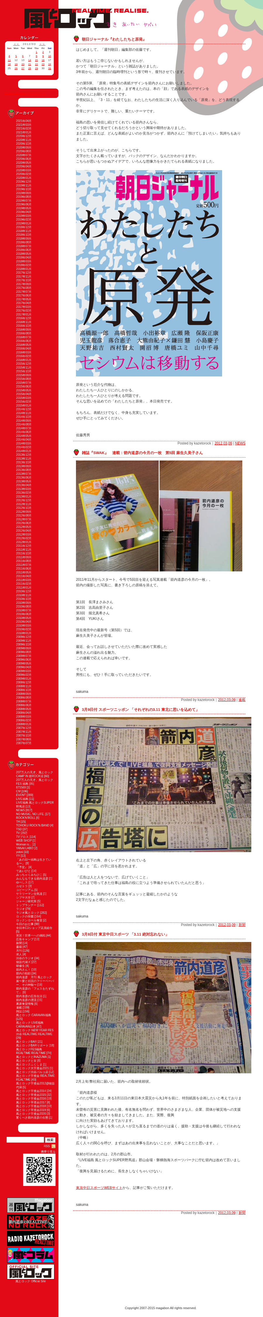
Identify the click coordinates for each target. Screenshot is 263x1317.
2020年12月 (24, 136)
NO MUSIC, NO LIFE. (30, 814)
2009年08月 (24, 652)
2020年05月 (24, 162)
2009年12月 (24, 637)
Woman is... (24, 844)
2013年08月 (24, 470)
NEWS (20, 810)
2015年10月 (24, 371)
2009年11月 (24, 640)
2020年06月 (24, 159)
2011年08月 (24, 561)
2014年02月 (24, 447)
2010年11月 (24, 595)
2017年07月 (24, 291)
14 (29, 60)
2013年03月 (24, 489)
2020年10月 (24, 143)
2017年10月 (24, 280)
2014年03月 (24, 443)
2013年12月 (24, 454)
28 (29, 68)
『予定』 (22, 867)
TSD (19, 829)
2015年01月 (24, 405)
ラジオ (20, 908)
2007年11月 (24, 731)
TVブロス (22, 836)
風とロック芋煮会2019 (31, 1110)
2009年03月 (24, 671)
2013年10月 (24, 462)
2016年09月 (24, 329)
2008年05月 (24, 709)
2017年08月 (24, 287)
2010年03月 (24, 625)
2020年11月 (24, 140)
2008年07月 (24, 701)
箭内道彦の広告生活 (29, 996)
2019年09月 (24, 193)
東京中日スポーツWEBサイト (99, 1188)
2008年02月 (24, 720)
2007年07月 (24, 743)
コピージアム (25, 890)
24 (49, 64)
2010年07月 (24, 610)
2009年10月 (24, 644)
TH (18, 821)
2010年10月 (24, 599)
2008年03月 (24, 716)
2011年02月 (24, 583)
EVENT (21, 795)
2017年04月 (24, 303)
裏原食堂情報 (25, 1003)
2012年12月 (24, 500)
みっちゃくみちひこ (29, 874)
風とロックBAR (26, 1041)
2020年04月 (24, 166)
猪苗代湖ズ (23, 962)
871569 (21, 787)
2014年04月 (24, 439)
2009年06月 (24, 659)
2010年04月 (24, 621)
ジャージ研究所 (26, 901)
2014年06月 (24, 432)
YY (18, 855)
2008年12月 (24, 682)
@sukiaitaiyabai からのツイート (25, 93)
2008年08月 (24, 697)
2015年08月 (24, 379)
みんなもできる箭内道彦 (32, 878)
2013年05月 (24, 481)
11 (9, 60)
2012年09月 (24, 511)
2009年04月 (24, 667)
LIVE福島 (22, 798)
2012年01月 (24, 542)
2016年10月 (24, 325)
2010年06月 (24, 614)
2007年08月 (24, 739)
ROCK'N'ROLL (25, 817)
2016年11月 (24, 322)
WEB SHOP (24, 840)
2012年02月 (24, 538)
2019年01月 (24, 223)
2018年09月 (24, 238)
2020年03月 (24, 170)
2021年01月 (24, 132)
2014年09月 (24, 420)
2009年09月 (24, 648)
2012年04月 (24, 530)
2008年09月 (24, 693)
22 (36, 64)
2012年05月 (24, 526)
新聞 (19, 943)
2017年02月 (24, 310)
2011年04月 (24, 576)
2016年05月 (24, 344)
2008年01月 (24, 724)
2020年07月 (24, 155)
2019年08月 (24, 196)
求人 (19, 954)
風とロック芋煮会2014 (31, 1091)
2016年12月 (24, 318)
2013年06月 (24, 477)
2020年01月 (24, 177)
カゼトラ (22, 886)
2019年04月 (24, 212)
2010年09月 (24, 602)
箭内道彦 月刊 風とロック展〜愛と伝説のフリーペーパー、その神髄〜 (35, 981)
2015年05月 (24, 390)
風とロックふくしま (29, 1064)
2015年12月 (24, 363)
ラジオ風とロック (27, 912)
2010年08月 (24, 606)
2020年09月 (24, 147)
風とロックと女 (26, 1060)
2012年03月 (24, 534)
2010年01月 (24, 633)
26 (16, 68)
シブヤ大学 (23, 897)
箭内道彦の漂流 (26, 1000)
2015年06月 (24, 386)
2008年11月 (24, 686)
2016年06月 (24, 341)
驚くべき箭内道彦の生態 (32, 1117)
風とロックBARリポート (32, 1045)
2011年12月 (24, 545)
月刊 (19, 950)
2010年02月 (24, 629)
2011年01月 (24, 587)
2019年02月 (24, 219)
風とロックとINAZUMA (31, 1056)
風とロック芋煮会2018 (31, 1106)
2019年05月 (24, 208)
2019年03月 (24, 215)
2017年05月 (24, 299)
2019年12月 (24, 181)
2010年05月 (24, 618)
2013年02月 (24, 492)
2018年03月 (24, 261)
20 (22, 64)
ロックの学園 (25, 916)
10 (49, 56)
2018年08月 (24, 242)
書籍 (19, 946)
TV (18, 833)
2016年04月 (24, 348)
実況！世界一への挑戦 (30, 935)
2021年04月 (24, 121)
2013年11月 (24, 458)
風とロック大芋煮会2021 (32, 1068)
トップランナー (26, 905)
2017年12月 (24, 272)
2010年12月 (24, 591)
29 (36, 68)
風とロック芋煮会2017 (31, 1102)
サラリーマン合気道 (29, 893)
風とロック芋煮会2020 (31, 1113)
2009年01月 (24, 678)
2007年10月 (24, 735)
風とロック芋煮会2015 (31, 1094)
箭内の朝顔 (23, 973)
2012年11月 (24, 504)
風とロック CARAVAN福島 (33, 1015)
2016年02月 (24, 356)
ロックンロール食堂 (29, 920)
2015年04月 (24, 394)
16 (42, 60)
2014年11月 (24, 413)
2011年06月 (24, 568)
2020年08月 (24, 151)
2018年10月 (24, 234)
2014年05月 (24, 435)
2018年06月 (24, 250)
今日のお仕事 (25, 924)
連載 (19, 1007)
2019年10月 (24, 189)
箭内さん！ (23, 969)
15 (36, 60)
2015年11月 (24, 367)
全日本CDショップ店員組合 (34, 927)
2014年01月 (24, 451)
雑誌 (19, 1011)
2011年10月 (24, 553)
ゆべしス (22, 882)
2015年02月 (24, 401)
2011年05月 (24, 572)
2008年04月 (24, 712)
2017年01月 (24, 314)
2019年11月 (24, 185)
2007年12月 (24, 728)
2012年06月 (24, 523)
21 (29, 64)
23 (42, 64)
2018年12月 (24, 227)
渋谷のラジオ (25, 958)
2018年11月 (24, 231)
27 (22, 68)
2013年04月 (24, 485)
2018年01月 (24, 269)
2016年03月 (24, 352)
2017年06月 (24, 295)
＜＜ (16, 44)
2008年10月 (24, 690)
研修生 (20, 965)
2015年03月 (24, 398)
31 (49, 68)
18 (9, 64)
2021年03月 (24, 124)
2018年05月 (24, 253)
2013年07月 (24, 473)
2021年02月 (24, 128)
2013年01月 (24, 496)
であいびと (23, 871)
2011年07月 (24, 564)
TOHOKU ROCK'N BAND (32, 825)
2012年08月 (24, 515)
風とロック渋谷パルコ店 (32, 1072)
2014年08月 (24, 424)
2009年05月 (24, 663)
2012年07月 (24, 519)
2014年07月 (24, 428)
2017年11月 (24, 276)
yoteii (19, 852)
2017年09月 (24, 284)
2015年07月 (24, 382)
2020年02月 (24, 174)
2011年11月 (24, 549)
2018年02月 (24, 265)
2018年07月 (24, 246)
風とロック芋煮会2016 (31, 1098)
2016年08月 (24, 333)
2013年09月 (24, 466)
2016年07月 (24, 337)
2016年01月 (24, 360)
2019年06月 (24, 204)
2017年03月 (24, 306)
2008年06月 (24, 705)
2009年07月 (24, 655)
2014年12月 (24, 409)
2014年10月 (24, 416)
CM (18, 791)
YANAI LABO (24, 848)
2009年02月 (24, 674)
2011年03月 (24, 580)
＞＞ (42, 44)
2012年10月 (24, 508)
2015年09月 (24, 375)
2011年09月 (24, 557)
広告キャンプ (25, 939)
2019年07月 (24, 200)
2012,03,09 (223, 443)
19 (16, 64)
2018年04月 (24, 257)
